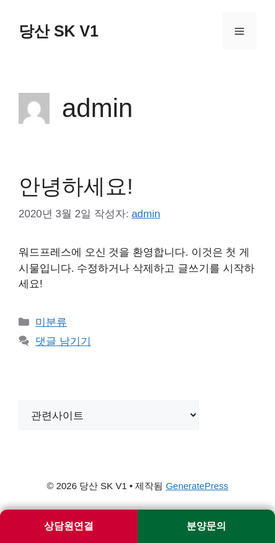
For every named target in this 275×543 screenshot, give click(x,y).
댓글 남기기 (63, 341)
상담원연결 (69, 526)
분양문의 (206, 526)
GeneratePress (197, 485)
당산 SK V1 (58, 31)
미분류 (51, 322)
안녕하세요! (76, 186)
